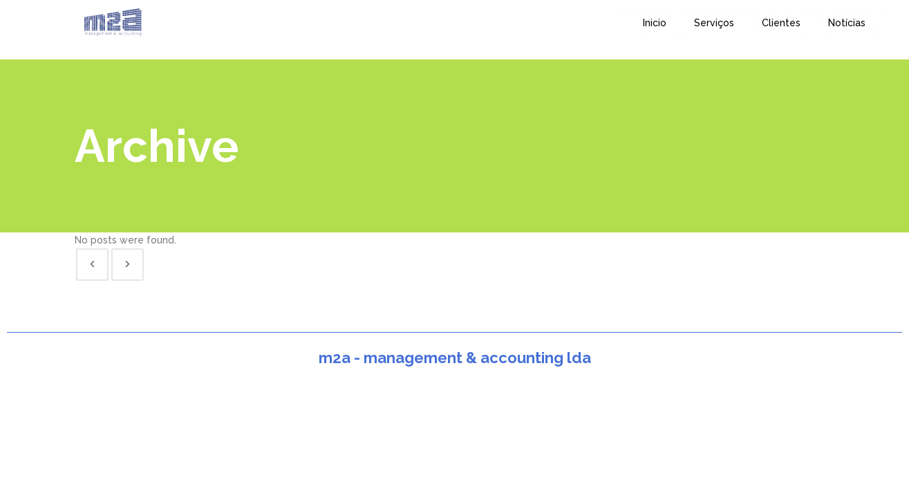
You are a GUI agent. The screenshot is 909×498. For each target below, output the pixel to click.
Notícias (846, 22)
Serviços (714, 22)
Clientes (781, 22)
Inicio (654, 22)
